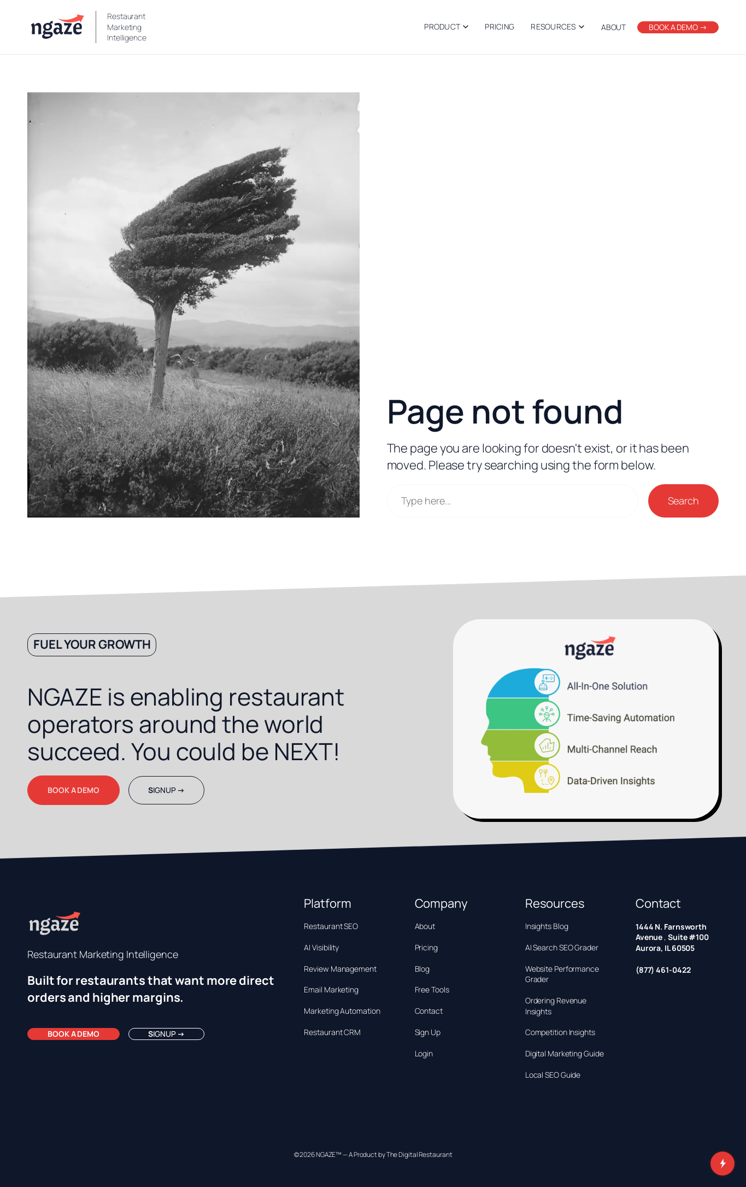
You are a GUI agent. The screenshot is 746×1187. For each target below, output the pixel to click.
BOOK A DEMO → (678, 27)
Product (446, 26)
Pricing (499, 26)
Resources (557, 26)
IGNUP (166, 790)
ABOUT (613, 27)
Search (683, 500)
